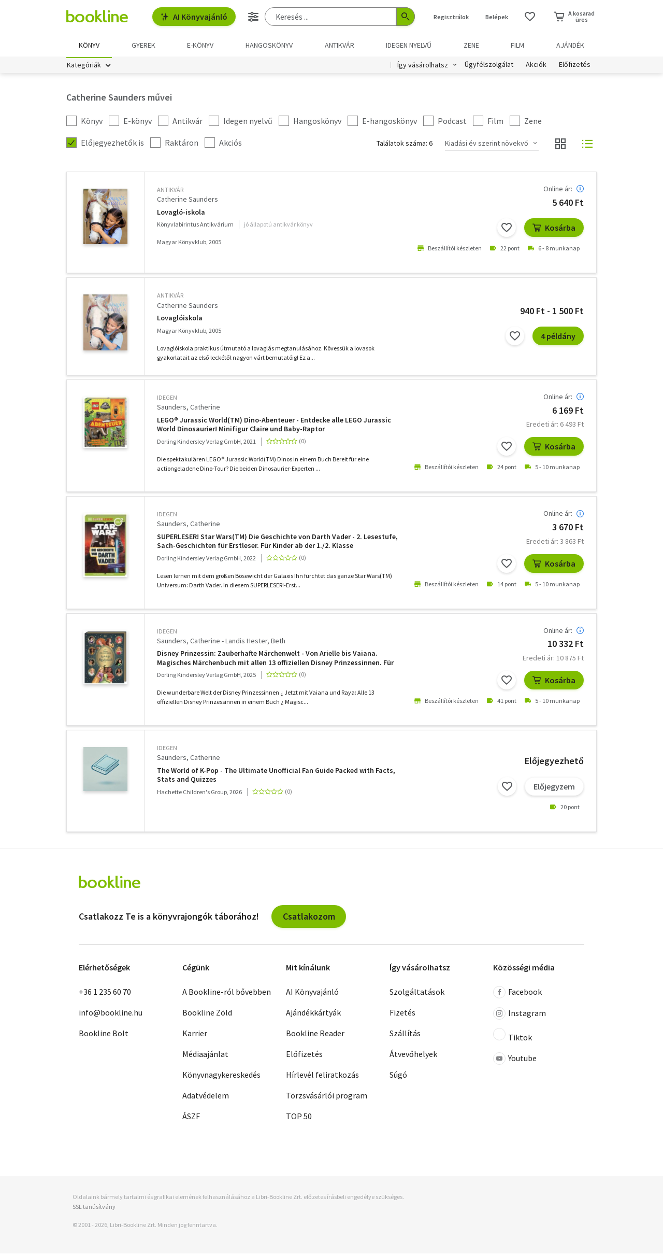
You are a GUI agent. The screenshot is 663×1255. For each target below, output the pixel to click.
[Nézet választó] (560, 145)
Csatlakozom (309, 917)
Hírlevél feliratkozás (322, 1076)
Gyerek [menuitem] (143, 45)
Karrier (194, 1035)
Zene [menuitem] (471, 45)
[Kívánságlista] (530, 16)
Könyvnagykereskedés (221, 1076)
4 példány (558, 337)
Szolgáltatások (417, 993)
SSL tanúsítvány (94, 1208)
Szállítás (405, 1035)
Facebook (517, 994)
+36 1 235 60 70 (105, 993)
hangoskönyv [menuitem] (269, 45)
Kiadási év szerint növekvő (486, 144)
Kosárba (553, 229)
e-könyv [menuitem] (200, 45)
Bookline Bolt (103, 1035)
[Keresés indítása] (405, 16)
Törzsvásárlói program (326, 1097)
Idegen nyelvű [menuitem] (408, 45)
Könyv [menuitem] (89, 45)
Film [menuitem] (517, 45)
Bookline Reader (315, 1035)
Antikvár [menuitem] (339, 45)
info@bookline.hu (110, 1014)
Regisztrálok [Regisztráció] (451, 17)
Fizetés (402, 1014)
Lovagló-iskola (181, 213)
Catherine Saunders (187, 200)
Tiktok (512, 1037)
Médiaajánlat (205, 1055)
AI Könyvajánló (194, 16)
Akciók (536, 66)
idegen (167, 398)
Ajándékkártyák (313, 1014)
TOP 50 (299, 1117)
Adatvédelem (205, 1097)
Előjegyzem (554, 787)
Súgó (398, 1076)
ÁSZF (191, 1117)
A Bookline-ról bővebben (226, 993)
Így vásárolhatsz (422, 66)
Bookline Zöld (207, 1014)
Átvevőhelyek (413, 1055)
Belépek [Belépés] (496, 17)
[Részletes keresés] (253, 16)
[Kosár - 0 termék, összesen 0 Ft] (574, 16)
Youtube (515, 1060)
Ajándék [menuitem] (570, 45)
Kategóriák (84, 66)
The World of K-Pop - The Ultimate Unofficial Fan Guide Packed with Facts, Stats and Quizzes (276, 776)
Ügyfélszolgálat (489, 66)
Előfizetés (574, 66)
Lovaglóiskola (180, 319)
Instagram (519, 1015)
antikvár (170, 191)
